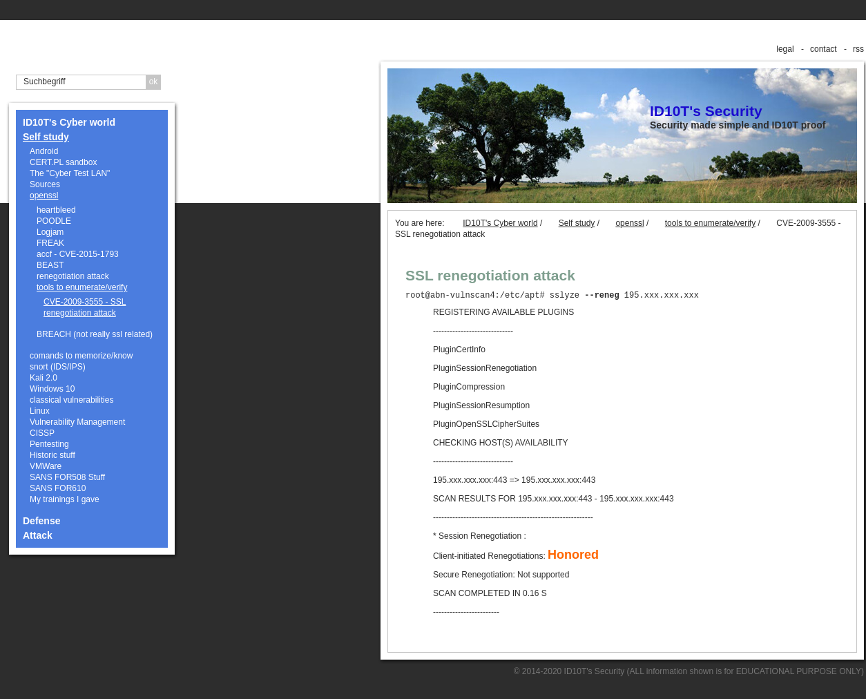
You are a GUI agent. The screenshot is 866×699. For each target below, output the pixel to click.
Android (44, 151)
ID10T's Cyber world (69, 122)
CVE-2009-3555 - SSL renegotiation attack (85, 307)
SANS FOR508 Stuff (67, 477)
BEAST (50, 265)
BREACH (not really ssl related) (95, 334)
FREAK (50, 243)
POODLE (54, 221)
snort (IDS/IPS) (58, 367)
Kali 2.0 (43, 378)
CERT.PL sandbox (63, 162)
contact (823, 49)
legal (784, 49)
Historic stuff (52, 455)
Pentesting (49, 444)
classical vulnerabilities (71, 400)
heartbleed (56, 210)
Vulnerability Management (77, 422)
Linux (40, 411)
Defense (41, 520)
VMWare (45, 466)
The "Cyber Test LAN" (70, 173)
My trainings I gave (64, 499)
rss (858, 49)
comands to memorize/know (81, 356)
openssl (44, 195)
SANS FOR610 (58, 488)
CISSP (42, 433)
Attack (37, 535)
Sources (45, 184)
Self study (46, 136)
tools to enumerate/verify (82, 287)
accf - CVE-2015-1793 (78, 254)
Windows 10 (52, 389)
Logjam (50, 232)
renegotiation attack (73, 276)
